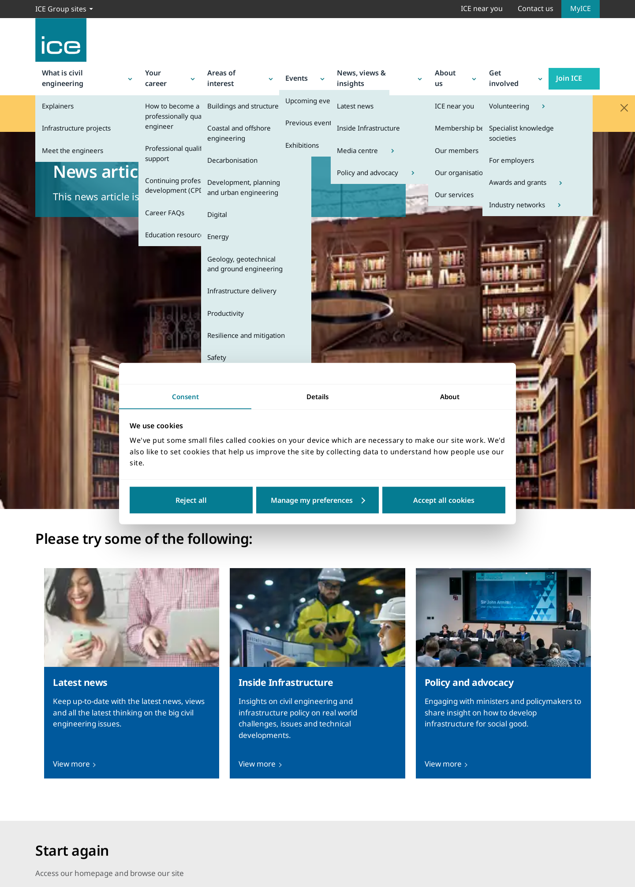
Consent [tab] (185, 396)
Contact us (535, 8)
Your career (172, 73)
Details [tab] (318, 396)
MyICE (580, 8)
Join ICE (580, 73)
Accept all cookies (443, 500)
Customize (362, 501)
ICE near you (482, 8)
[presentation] (131, 663)
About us (460, 73)
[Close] (624, 97)
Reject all (191, 500)
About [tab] (449, 396)
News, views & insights (381, 73)
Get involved (520, 73)
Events (307, 73)
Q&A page (316, 109)
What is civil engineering (85, 73)
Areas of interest (243, 73)
